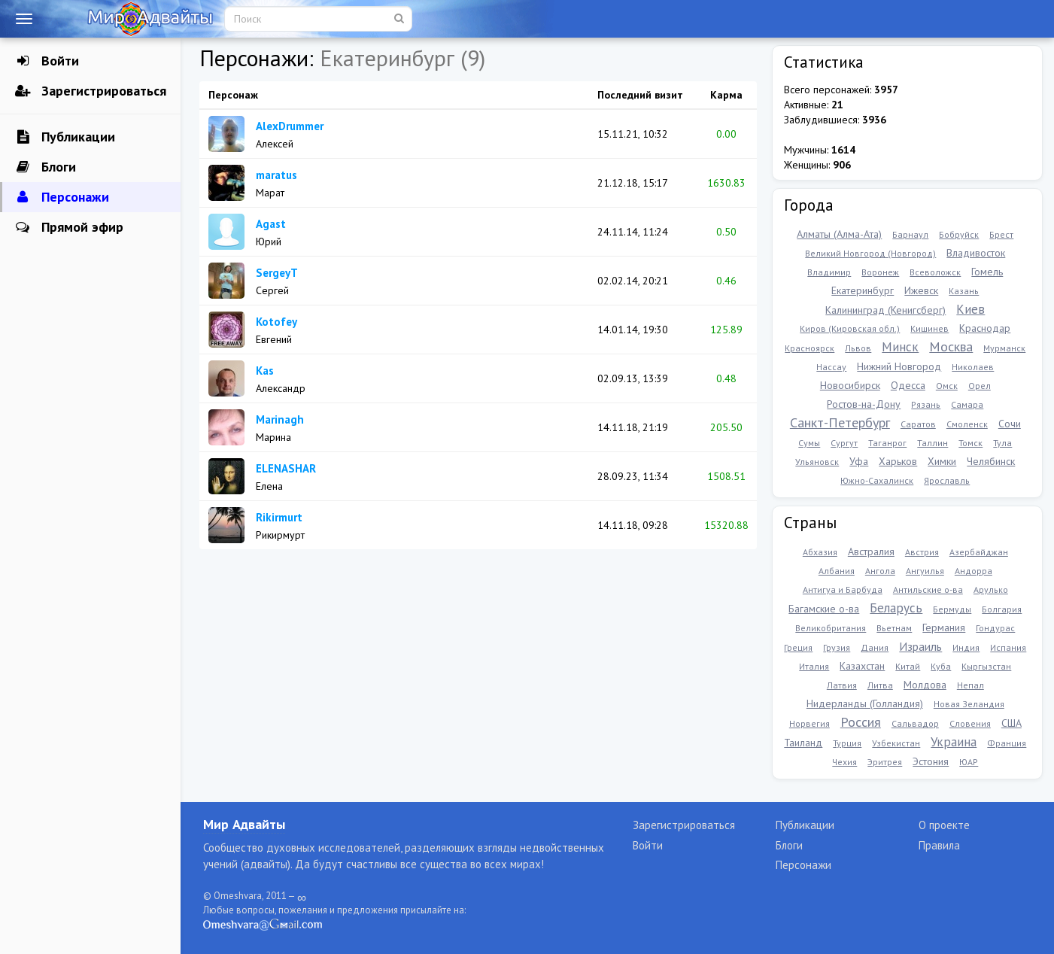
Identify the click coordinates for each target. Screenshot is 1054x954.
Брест (1001, 234)
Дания (874, 647)
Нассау (831, 366)
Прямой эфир (69, 227)
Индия (966, 647)
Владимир (829, 272)
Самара (967, 404)
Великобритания (830, 627)
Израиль (920, 646)
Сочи (1009, 423)
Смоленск (967, 424)
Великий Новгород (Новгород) (870, 253)
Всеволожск (935, 272)
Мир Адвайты (244, 824)
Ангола (880, 570)
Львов (858, 348)
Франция (1006, 743)
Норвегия (809, 723)
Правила (939, 845)
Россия (860, 722)
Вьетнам (894, 627)
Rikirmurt (279, 517)
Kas (265, 370)
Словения (970, 723)
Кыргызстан (986, 666)
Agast (271, 224)
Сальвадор (915, 723)
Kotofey (276, 321)
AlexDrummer (289, 126)
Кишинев (929, 328)
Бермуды (952, 609)
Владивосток (975, 253)
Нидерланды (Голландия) (864, 703)
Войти (47, 61)
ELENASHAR (286, 468)
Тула (1002, 442)
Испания (1008, 647)
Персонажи (62, 197)
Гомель (987, 271)
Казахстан (862, 666)
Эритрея (884, 761)
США (1011, 723)
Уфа (858, 461)
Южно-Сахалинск (876, 480)
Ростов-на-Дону (864, 404)
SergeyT (277, 273)
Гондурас (995, 627)
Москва (951, 346)
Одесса (908, 385)
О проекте (944, 825)
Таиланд (803, 742)
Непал (970, 685)
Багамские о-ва (823, 608)
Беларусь (896, 608)
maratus (276, 175)
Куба (941, 666)
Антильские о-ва (928, 589)
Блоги (45, 167)
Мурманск (1004, 348)
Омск (947, 385)
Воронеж (880, 272)
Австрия (922, 552)
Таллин (932, 442)
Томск (970, 442)
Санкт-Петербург (840, 422)
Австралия (871, 551)
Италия (814, 666)
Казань (964, 290)
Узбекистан (896, 743)
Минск (900, 347)
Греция (798, 647)
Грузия (836, 647)
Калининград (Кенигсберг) (885, 310)
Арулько (991, 589)
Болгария (1002, 609)
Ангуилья (925, 570)
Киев (970, 309)
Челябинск (991, 461)
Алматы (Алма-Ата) (839, 234)
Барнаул (910, 234)
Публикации (65, 137)
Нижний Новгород (899, 366)
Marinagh (280, 419)
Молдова (925, 684)
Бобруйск (959, 234)
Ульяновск (817, 461)
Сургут (844, 442)
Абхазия (820, 552)
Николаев (973, 366)
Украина (954, 742)
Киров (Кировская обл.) (850, 328)
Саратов (918, 424)
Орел (979, 385)
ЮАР (968, 761)
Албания (837, 570)
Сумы (809, 442)
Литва (880, 685)
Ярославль (947, 480)
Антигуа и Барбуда (842, 589)
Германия (943, 627)
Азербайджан (978, 552)
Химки (942, 461)
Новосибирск (850, 385)
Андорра (973, 570)
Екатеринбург (862, 290)
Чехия (844, 761)
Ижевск (921, 290)
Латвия (842, 685)
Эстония (931, 761)
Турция (847, 743)
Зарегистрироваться (90, 91)
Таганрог (887, 442)
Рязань (925, 404)
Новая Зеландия (969, 703)
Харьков (898, 461)
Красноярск (809, 348)
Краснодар (984, 328)
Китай (907, 666)
